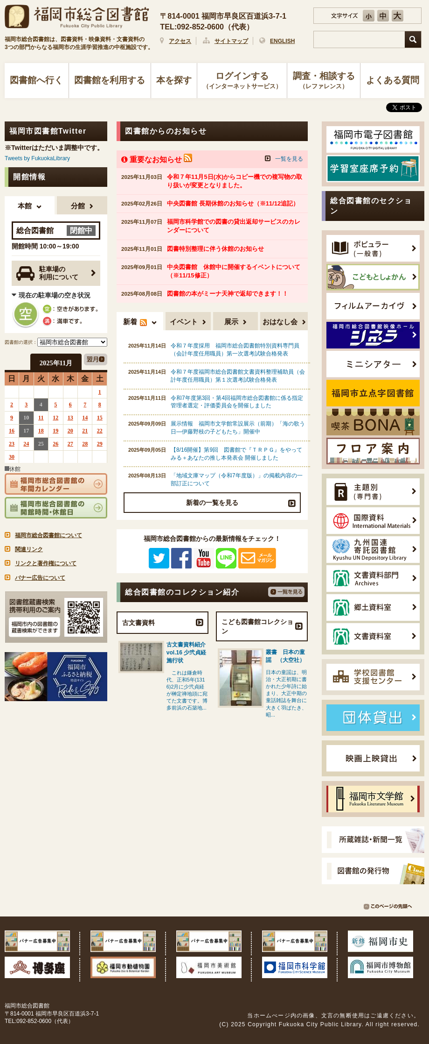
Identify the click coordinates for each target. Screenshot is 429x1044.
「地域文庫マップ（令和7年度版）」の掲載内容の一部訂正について (237, 479)
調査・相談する (323, 81)
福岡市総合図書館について (48, 535)
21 (85, 430)
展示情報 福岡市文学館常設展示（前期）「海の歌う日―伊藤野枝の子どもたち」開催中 (238, 427)
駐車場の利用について (47, 273)
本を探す (174, 80)
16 (11, 430)
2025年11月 (56, 363)
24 (26, 443)
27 (70, 443)
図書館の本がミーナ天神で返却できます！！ (227, 293)
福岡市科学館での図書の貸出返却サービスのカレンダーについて (233, 226)
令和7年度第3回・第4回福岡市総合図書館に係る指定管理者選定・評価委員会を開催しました (237, 402)
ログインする (242, 81)
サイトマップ (231, 41)
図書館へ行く (36, 80)
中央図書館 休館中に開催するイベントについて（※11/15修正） (233, 271)
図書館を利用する (109, 80)
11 (40, 417)
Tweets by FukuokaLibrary (37, 158)
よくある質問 (392, 80)
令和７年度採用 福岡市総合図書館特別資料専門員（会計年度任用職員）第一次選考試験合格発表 (235, 349)
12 (55, 417)
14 (85, 417)
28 (85, 443)
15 (100, 417)
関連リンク (29, 549)
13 (70, 417)
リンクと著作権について (45, 563)
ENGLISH (282, 41)
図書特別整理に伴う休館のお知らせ (215, 248)
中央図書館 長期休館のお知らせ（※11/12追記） (233, 203)
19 (55, 430)
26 (55, 443)
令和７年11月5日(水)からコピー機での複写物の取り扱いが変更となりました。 (234, 181)
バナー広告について (40, 578)
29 (100, 443)
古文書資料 (138, 622)
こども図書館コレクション (257, 626)
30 (11, 457)
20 (70, 430)
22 (100, 430)
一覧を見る (289, 159)
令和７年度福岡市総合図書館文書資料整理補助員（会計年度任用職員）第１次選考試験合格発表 (238, 376)
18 (41, 430)
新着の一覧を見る (212, 502)
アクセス (180, 41)
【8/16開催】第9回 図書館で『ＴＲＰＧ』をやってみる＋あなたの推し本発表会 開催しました (236, 454)
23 (11, 443)
